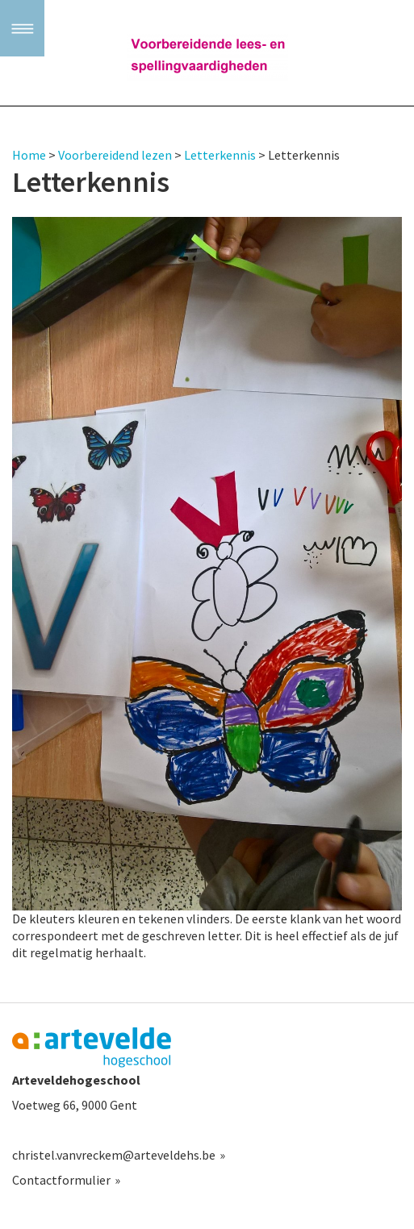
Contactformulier (61, 1180)
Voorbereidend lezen (115, 155)
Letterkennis (220, 155)
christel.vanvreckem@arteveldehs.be (113, 1155)
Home (29, 155)
